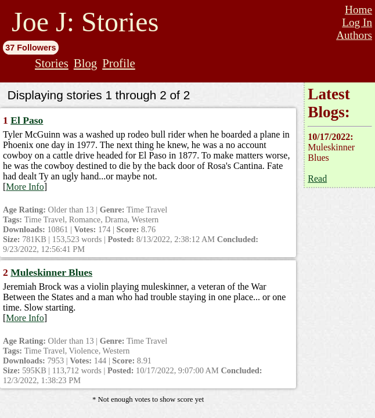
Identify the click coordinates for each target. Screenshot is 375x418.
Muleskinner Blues (51, 272)
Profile (118, 63)
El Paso (26, 120)
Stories (51, 63)
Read (317, 178)
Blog (85, 63)
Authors (354, 35)
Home (358, 9)
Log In (357, 22)
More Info (25, 187)
